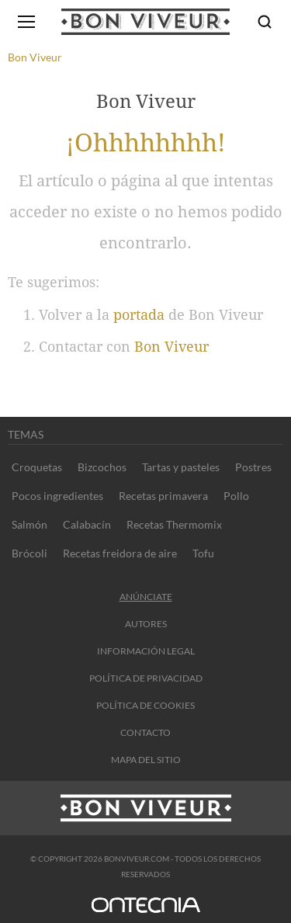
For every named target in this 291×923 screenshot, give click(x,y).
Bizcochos (102, 467)
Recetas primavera (163, 495)
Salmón (29, 524)
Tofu (203, 553)
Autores (146, 624)
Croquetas (37, 467)
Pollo (236, 495)
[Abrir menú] (26, 22)
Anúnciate (146, 596)
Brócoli (29, 553)
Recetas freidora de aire (120, 553)
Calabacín (87, 524)
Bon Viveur (171, 346)
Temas (25, 434)
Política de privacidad (146, 678)
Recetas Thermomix (174, 524)
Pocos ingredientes (57, 495)
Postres (253, 467)
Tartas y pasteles (181, 467)
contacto (145, 732)
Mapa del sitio (146, 759)
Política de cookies (145, 705)
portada (139, 315)
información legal (146, 651)
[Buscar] (265, 22)
